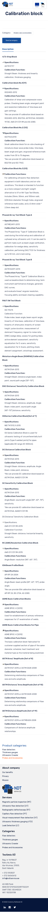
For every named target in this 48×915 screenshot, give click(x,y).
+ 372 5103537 (8, 873)
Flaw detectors (8, 750)
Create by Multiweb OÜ (15, 902)
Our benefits (7, 772)
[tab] (9, 49)
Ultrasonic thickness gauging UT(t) (17, 821)
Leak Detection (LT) (10, 825)
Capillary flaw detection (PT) (14, 814)
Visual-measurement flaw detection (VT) (19, 818)
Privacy (5, 776)
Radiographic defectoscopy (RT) (16, 810)
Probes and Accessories (23, 33)
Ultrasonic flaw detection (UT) (15, 806)
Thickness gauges (10, 752)
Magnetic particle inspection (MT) (16, 802)
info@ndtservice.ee (10, 878)
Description (8, 49)
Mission (5, 780)
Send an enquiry (11, 40)
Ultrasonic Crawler (10, 755)
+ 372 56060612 (9, 876)
